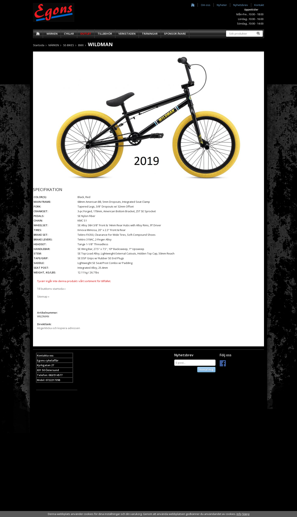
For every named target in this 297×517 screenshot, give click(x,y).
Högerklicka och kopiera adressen (58, 328)
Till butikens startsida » (51, 289)
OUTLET (85, 33)
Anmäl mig (206, 369)
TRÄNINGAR (150, 33)
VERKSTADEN (127, 33)
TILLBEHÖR (105, 33)
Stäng (245, 514)
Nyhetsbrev (240, 5)
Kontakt (259, 5)
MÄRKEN (52, 33)
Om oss (205, 5)
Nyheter (222, 5)
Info (239, 514)
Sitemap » (43, 296)
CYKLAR (69, 33)
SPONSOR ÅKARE (175, 33)
